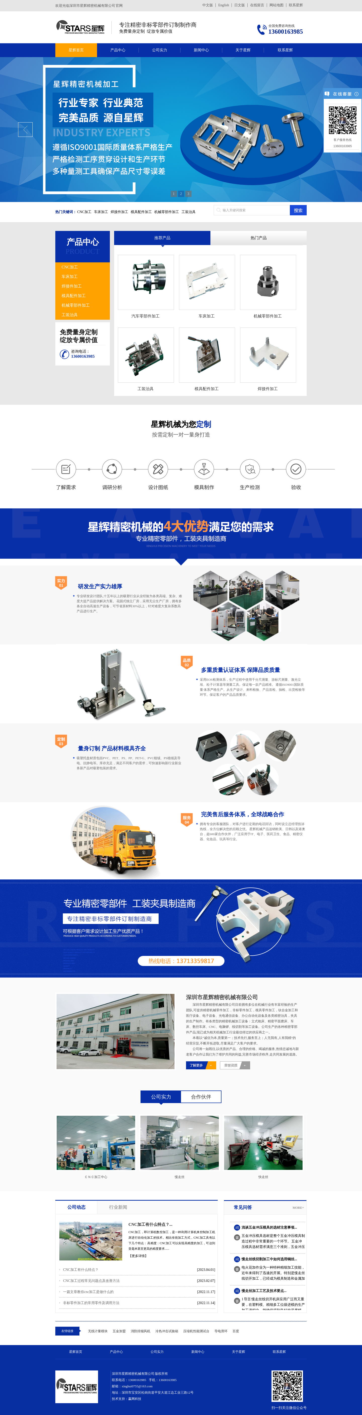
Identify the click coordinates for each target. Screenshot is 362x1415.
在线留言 (257, 5)
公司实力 (159, 50)
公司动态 (76, 1207)
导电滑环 (221, 1331)
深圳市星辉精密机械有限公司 (222, 997)
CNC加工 (84, 212)
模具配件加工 (141, 212)
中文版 (207, 5)
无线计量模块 (98, 1331)
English (223, 5)
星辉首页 (76, 50)
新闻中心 (201, 50)
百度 (236, 1331)
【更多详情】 (138, 1256)
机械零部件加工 (166, 212)
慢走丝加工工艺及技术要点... (264, 1292)
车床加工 (101, 212)
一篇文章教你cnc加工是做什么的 (88, 1292)
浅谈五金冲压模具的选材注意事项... (269, 1229)
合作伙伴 (201, 1097)
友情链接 (67, 1331)
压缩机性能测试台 (196, 1331)
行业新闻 (118, 1207)
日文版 (239, 5)
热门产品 (259, 238)
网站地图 (276, 5)
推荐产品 (162, 238)
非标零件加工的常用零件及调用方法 (91, 1303)
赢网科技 (134, 1399)
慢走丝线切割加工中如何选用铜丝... (269, 1261)
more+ (298, 1207)
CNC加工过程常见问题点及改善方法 (91, 1281)
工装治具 (189, 212)
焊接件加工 (119, 212)
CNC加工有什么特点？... (150, 1224)
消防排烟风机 (140, 1331)
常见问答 (243, 1207)
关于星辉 (243, 50)
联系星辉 (296, 5)
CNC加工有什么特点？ (81, 1270)
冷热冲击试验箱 (166, 1331)
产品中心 (117, 50)
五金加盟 (119, 1331)
